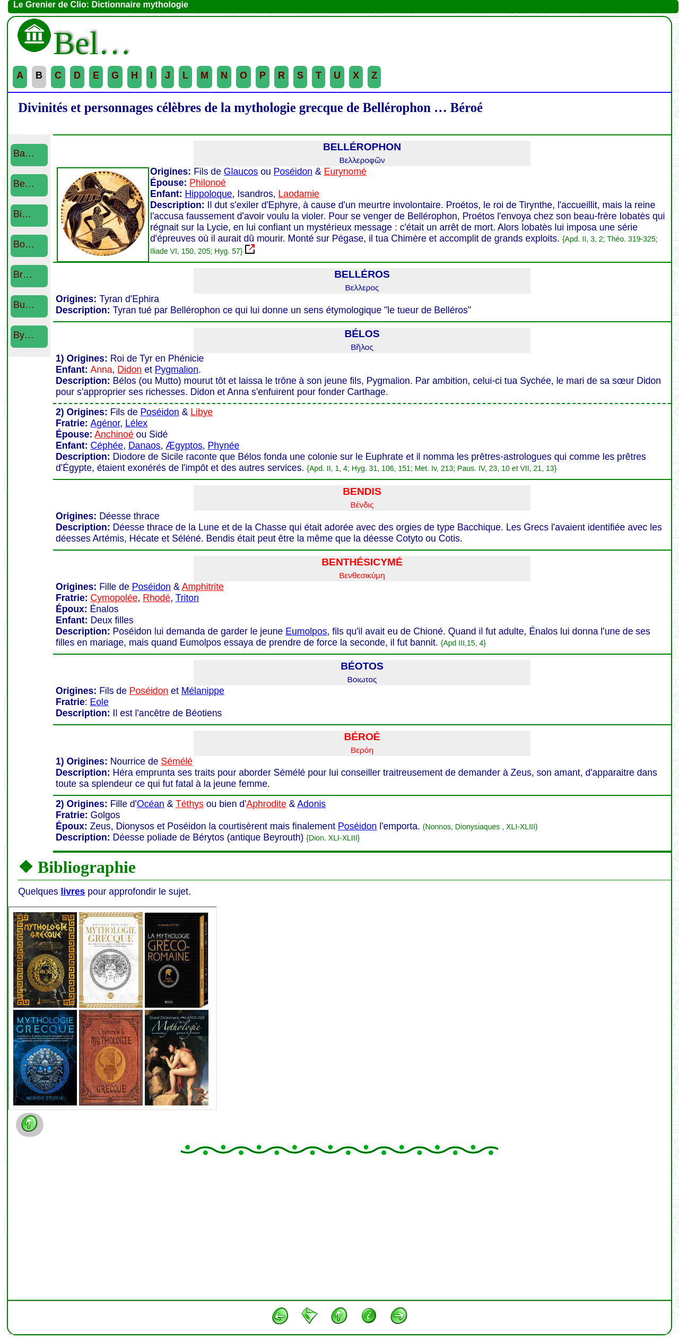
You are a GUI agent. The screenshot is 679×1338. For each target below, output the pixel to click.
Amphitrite (203, 586)
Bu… (23, 304)
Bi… (22, 214)
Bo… (23, 244)
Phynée (224, 445)
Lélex (136, 423)
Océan (150, 804)
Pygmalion (176, 369)
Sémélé (177, 761)
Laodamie (298, 193)
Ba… (23, 153)
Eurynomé (345, 171)
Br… (22, 274)
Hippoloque (208, 193)
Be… (23, 183)
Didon (129, 369)
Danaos (144, 445)
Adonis (311, 804)
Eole (99, 702)
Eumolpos (306, 631)
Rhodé (156, 598)
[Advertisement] (339, 1227)
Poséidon (293, 171)
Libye (201, 412)
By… (23, 335)
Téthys (190, 804)
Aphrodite (266, 804)
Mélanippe (202, 690)
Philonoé (207, 182)
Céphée (106, 445)
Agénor (105, 423)
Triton (187, 598)
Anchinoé (113, 434)
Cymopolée (114, 598)
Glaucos (241, 171)
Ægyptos (184, 445)
